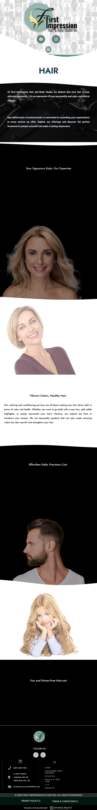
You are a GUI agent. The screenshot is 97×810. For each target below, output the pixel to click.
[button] (48, 49)
